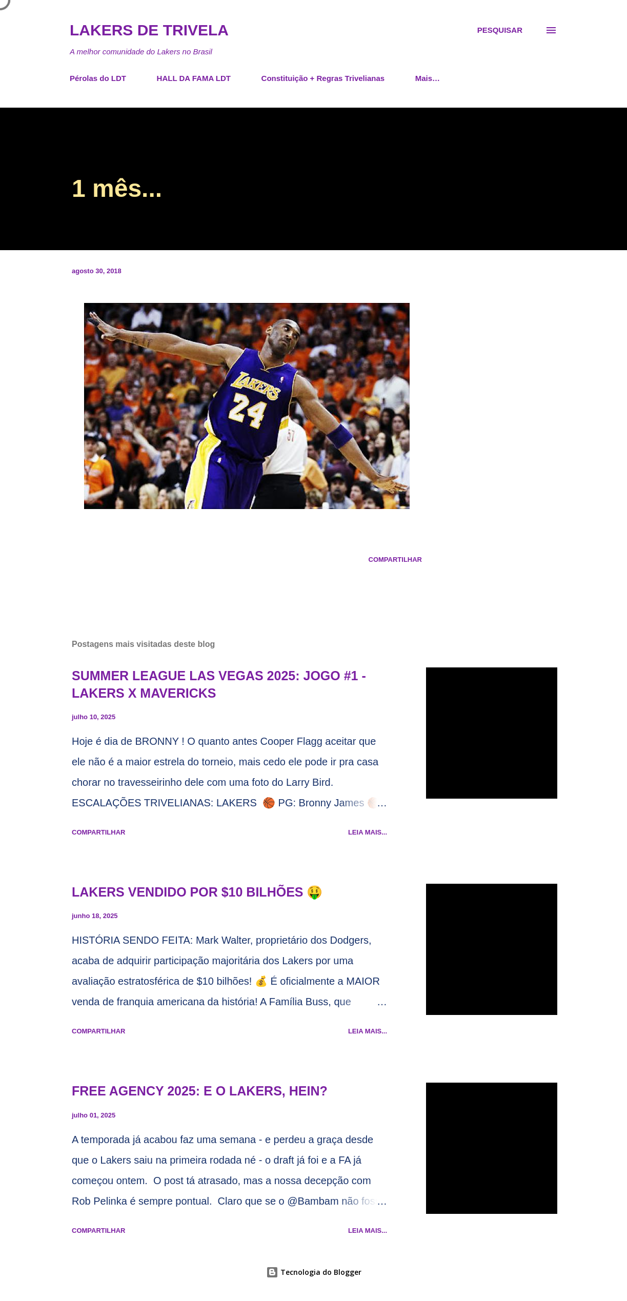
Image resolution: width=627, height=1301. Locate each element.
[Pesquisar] (499, 30)
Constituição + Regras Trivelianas (323, 78)
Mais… (427, 78)
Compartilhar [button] (395, 559)
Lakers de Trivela (149, 30)
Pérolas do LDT (98, 78)
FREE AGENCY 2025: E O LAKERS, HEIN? (200, 1091)
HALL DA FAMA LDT (194, 78)
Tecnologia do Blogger (313, 1272)
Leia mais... (367, 832)
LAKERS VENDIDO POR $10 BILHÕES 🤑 (197, 892)
